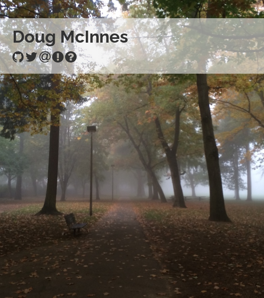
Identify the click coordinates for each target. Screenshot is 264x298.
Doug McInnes (70, 36)
